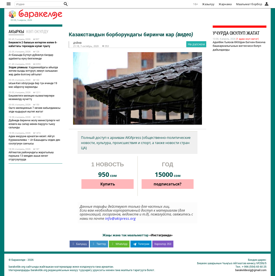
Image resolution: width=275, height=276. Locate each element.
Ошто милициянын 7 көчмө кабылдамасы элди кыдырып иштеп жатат (34, 109)
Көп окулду (37, 31)
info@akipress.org (120, 218)
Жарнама (225, 4)
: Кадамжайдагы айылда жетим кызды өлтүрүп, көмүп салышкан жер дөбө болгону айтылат (33, 70)
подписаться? (168, 184)
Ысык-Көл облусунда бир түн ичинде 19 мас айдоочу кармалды (33, 84)
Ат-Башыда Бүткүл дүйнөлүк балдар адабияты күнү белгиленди (31, 56)
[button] (65, 4)
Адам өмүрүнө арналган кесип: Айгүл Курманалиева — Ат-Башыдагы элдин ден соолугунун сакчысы (34, 139)
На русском (196, 44)
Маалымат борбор (249, 4)
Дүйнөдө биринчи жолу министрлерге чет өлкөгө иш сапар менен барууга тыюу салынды (34, 123)
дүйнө (77, 42)
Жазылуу (208, 4)
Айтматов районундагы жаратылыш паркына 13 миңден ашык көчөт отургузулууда (31, 155)
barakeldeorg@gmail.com (250, 270)
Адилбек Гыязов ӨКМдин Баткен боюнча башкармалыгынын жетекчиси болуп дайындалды (239, 46)
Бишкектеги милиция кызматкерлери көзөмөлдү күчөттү (31, 97)
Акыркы (16, 31)
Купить (107, 184)
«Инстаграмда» (161, 235)
